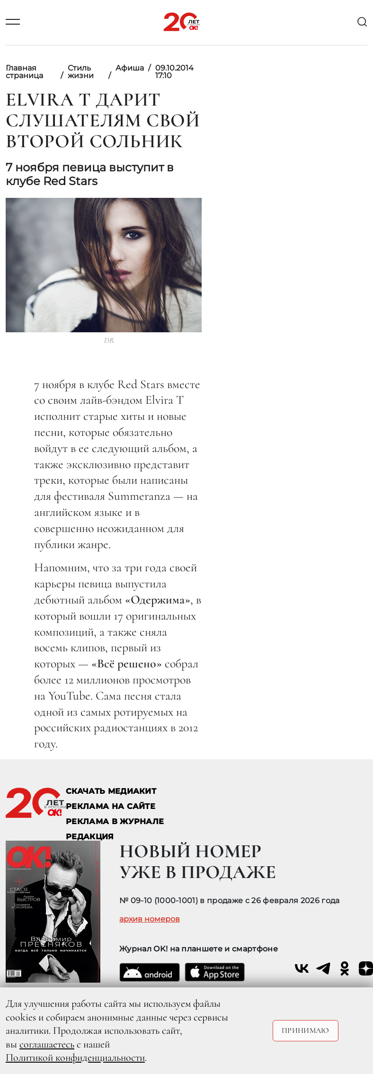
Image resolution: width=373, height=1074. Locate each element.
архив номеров (149, 919)
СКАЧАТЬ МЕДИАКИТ (111, 791)
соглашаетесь (46, 1044)
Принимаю (305, 1030)
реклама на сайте (110, 806)
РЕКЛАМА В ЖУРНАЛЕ (115, 821)
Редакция (90, 836)
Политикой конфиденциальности (75, 1057)
